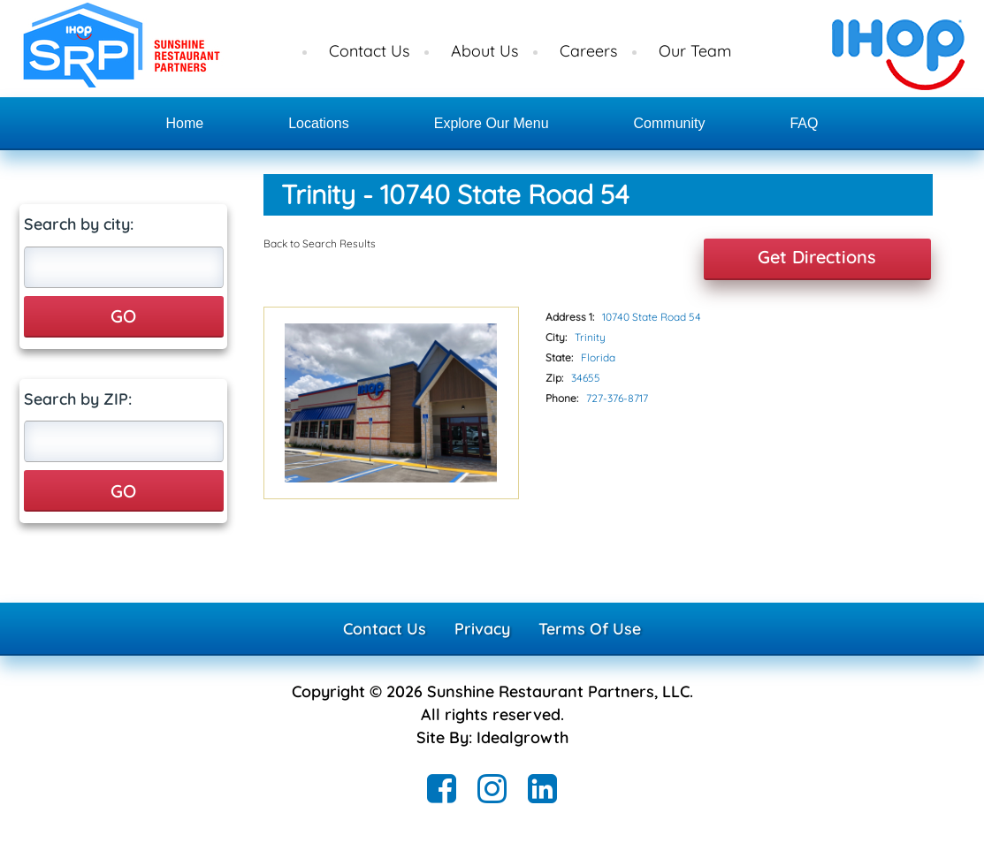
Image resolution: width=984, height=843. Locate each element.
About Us (484, 51)
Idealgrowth (522, 737)
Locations (318, 123)
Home (185, 123)
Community (670, 123)
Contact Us (369, 51)
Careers (588, 51)
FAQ (803, 123)
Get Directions (817, 257)
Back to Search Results (319, 243)
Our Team (695, 51)
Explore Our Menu (491, 123)
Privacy (482, 629)
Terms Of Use (589, 629)
